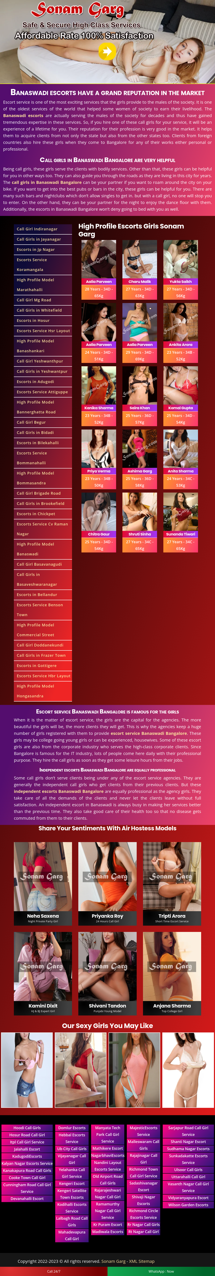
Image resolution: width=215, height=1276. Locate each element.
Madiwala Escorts (107, 1231)
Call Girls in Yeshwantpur (42, 371)
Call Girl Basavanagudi (39, 564)
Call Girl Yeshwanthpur (40, 361)
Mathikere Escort (108, 1148)
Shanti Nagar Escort (188, 1141)
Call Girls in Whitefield (39, 310)
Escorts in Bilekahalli (38, 442)
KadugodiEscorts (27, 1156)
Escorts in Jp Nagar (36, 249)
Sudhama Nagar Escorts (188, 1148)
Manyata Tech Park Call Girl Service (107, 1134)
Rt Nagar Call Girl (143, 1231)
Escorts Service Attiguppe (42, 391)
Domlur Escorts (71, 1127)
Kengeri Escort (72, 1183)
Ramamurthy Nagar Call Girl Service (108, 1210)
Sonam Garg (113, 1261)
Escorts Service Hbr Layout (44, 675)
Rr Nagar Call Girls (143, 1224)
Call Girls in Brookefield (40, 503)
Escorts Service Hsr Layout (43, 330)
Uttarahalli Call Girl (188, 1176)
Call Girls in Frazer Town (41, 655)
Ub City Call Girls (72, 1148)
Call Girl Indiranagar (37, 228)
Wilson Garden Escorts (188, 1204)
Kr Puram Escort (107, 1224)
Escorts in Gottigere (37, 665)
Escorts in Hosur (33, 320)
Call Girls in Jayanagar (39, 239)
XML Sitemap (142, 1261)
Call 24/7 (53, 1271)
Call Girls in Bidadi (35, 432)
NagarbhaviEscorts (108, 1155)
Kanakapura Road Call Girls (27, 1170)
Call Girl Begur (31, 422)
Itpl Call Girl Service (27, 1141)
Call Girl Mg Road (34, 299)
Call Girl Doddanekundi (40, 645)
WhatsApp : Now (161, 1271)
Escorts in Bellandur (37, 594)
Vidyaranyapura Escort (188, 1197)
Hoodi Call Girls (27, 1127)
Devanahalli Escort (26, 1198)
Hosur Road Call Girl (27, 1134)
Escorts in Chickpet (36, 513)
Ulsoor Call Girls (188, 1169)
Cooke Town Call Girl (27, 1177)
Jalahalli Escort (27, 1149)
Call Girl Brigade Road (39, 493)
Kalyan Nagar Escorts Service (27, 1163)
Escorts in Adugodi (35, 381)
